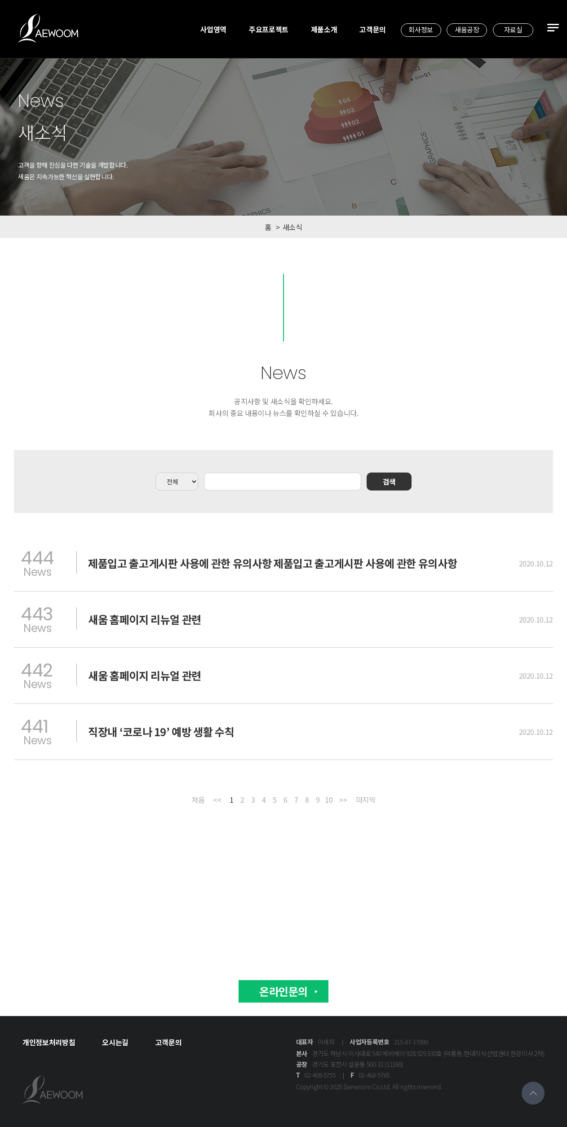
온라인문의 (283, 991)
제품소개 (324, 29)
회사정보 (420, 29)
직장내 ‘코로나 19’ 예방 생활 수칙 (161, 731)
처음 (197, 800)
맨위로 (533, 1093)
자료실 (513, 29)
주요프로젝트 (268, 29)
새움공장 (467, 29)
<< (217, 800)
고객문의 (372, 29)
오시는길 (115, 1042)
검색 (389, 481)
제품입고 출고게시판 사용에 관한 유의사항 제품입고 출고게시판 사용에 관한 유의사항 (272, 563)
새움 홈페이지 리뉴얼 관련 (144, 619)
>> (343, 800)
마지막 (366, 800)
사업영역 (213, 29)
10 (328, 800)
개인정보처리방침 (48, 1042)
